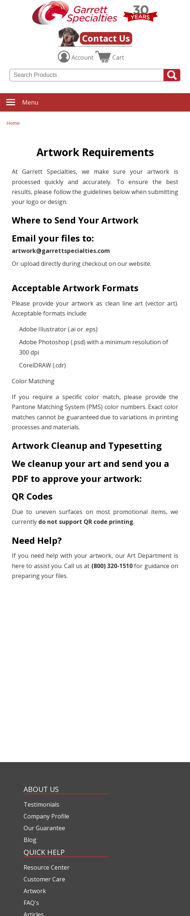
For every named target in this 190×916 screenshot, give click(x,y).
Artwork (35, 891)
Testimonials (41, 804)
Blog (30, 840)
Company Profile (46, 816)
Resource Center (47, 867)
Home (13, 123)
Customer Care (44, 879)
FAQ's (31, 903)
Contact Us (106, 38)
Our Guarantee (44, 828)
